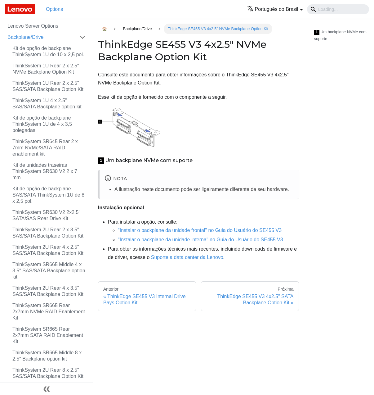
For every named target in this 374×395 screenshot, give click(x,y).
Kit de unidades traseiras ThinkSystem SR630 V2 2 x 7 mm (44, 171)
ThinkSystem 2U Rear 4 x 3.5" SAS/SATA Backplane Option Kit (47, 291)
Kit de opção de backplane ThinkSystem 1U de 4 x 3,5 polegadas (42, 124)
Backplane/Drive (25, 37)
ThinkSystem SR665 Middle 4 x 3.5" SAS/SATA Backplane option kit (48, 270)
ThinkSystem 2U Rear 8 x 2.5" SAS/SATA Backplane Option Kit (47, 373)
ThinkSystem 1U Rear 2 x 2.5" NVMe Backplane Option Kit (45, 69)
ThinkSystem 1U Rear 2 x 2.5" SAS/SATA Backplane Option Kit (47, 86)
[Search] (338, 9)
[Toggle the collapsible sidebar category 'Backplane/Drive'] (82, 37)
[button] (275, 9)
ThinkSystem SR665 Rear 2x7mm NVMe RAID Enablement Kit (48, 311)
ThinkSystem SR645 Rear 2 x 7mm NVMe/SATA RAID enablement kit (45, 148)
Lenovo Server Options (32, 26)
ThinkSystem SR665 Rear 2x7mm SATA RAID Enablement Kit (47, 335)
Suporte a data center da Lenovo (187, 257)
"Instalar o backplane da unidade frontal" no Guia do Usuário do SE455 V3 (200, 230)
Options (54, 9)
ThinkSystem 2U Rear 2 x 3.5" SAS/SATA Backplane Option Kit (47, 232)
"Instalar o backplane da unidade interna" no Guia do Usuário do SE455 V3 (200, 239)
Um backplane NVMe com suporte (340, 35)
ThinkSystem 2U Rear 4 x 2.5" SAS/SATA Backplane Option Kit (47, 250)
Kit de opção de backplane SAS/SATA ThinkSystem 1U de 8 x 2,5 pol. (48, 195)
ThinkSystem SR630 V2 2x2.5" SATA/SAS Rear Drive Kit (46, 215)
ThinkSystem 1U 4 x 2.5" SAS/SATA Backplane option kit (47, 103)
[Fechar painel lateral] (46, 389)
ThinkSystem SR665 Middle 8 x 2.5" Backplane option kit (47, 355)
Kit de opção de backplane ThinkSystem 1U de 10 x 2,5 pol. (48, 51)
